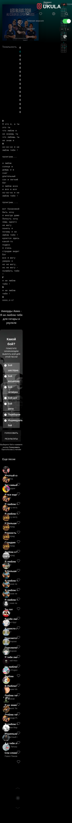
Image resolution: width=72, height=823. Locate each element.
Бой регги (11, 406)
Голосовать (11, 433)
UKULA (52, 6)
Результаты (11, 439)
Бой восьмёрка (13, 378)
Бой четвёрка (13, 389)
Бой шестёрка (13, 368)
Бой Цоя (12, 398)
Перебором (14, 414)
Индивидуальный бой (14, 423)
